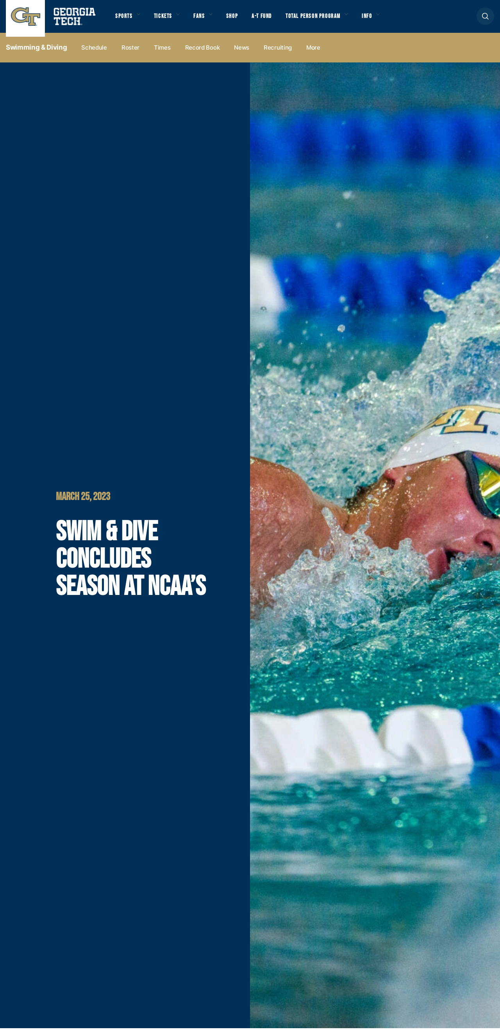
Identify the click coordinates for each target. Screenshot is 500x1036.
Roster (130, 55)
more (313, 55)
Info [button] (390, 20)
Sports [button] (124, 20)
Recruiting (278, 55)
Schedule (94, 55)
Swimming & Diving (36, 55)
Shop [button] (242, 20)
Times (162, 55)
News (241, 55)
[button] (485, 20)
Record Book (202, 55)
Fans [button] (207, 20)
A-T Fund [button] (274, 20)
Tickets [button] (167, 20)
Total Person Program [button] (331, 20)
